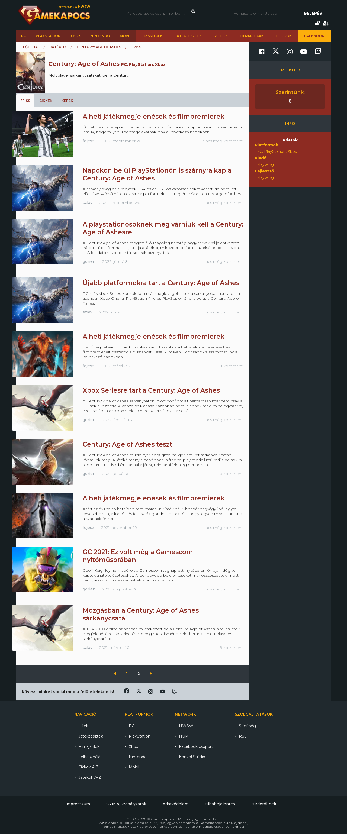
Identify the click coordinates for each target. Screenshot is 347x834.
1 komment (232, 365)
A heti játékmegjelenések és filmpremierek (153, 116)
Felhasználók (90, 756)
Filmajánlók (88, 746)
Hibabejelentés (220, 803)
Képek (67, 101)
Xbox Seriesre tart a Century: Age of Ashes (151, 390)
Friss (25, 101)
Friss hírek (152, 36)
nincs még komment (222, 140)
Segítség (247, 725)
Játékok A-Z (89, 777)
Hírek (83, 725)
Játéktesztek (188, 36)
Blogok (283, 36)
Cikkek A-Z (88, 767)
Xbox (75, 36)
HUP (183, 736)
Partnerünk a (73, 7)
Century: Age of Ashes (99, 47)
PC (23, 36)
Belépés (313, 13)
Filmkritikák (252, 36)
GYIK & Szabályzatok (126, 803)
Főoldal (31, 47)
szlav (87, 202)
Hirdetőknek (263, 803)
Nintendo (100, 36)
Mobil (125, 36)
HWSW (186, 725)
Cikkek (45, 101)
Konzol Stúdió (192, 756)
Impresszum (77, 803)
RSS (243, 736)
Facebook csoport (196, 746)
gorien (89, 261)
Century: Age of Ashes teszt (127, 444)
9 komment (231, 647)
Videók (221, 36)
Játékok (58, 47)
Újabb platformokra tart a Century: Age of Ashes (161, 283)
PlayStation (48, 36)
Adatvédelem (175, 803)
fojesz (88, 140)
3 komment (231, 473)
